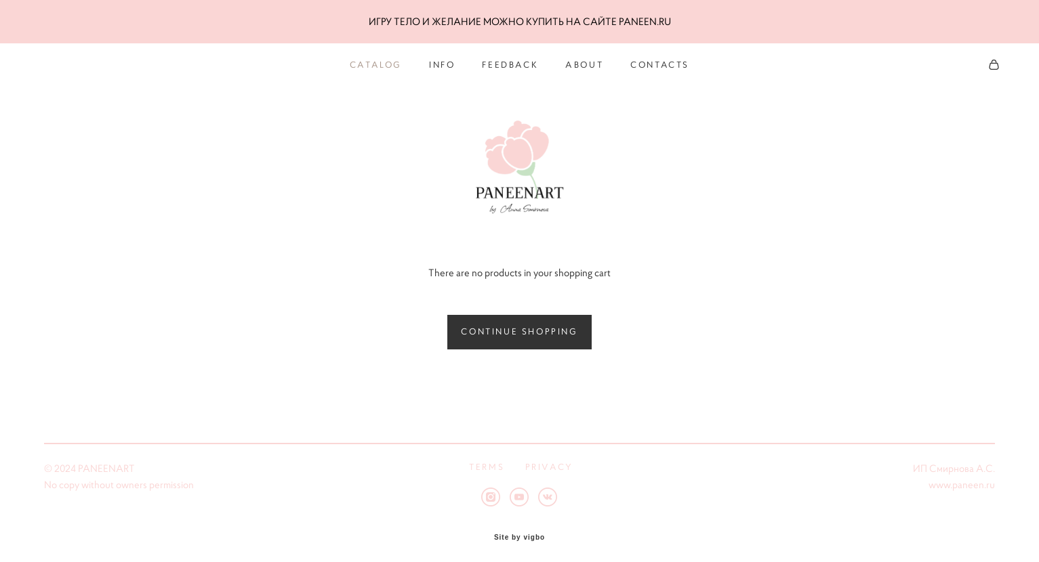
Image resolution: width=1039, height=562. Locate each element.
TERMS (486, 459)
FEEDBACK (510, 62)
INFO (442, 62)
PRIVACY (549, 459)
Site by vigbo (519, 530)
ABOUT (584, 62)
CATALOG (376, 62)
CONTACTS (659, 62)
